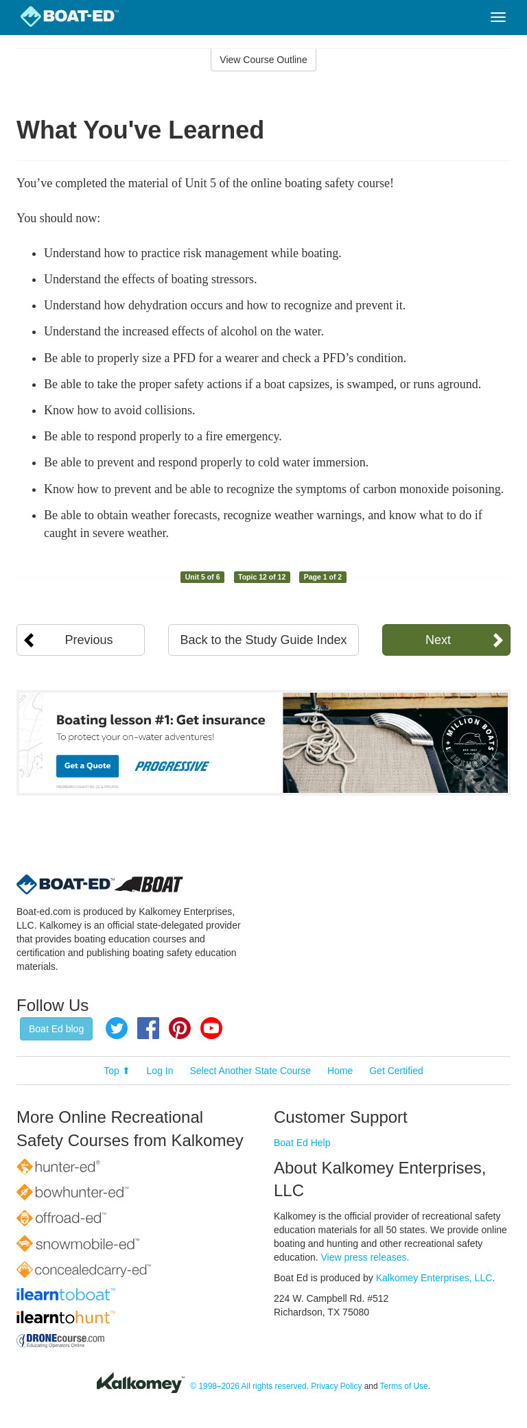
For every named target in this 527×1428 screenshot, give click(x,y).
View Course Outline (263, 59)
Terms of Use (404, 1386)
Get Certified (396, 1070)
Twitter (117, 1028)
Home (340, 1070)
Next (438, 640)
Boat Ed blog (56, 1028)
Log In (160, 1070)
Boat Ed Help (302, 1142)
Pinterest (180, 1028)
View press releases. (365, 1257)
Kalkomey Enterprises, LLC (434, 1277)
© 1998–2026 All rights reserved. (249, 1386)
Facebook (148, 1028)
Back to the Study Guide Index (263, 640)
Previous (89, 640)
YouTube (211, 1028)
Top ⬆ (117, 1070)
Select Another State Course (250, 1070)
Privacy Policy (336, 1386)
